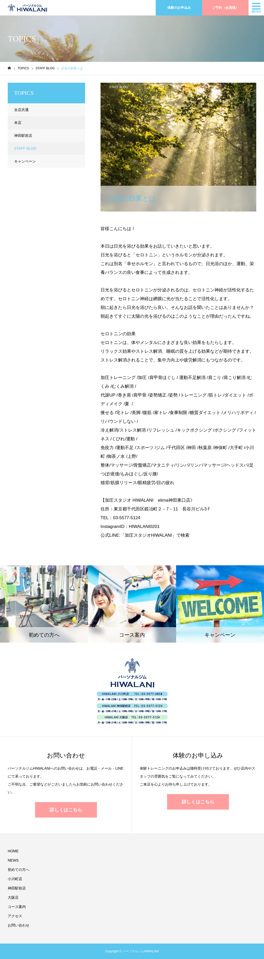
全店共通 (21, 110)
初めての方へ (18, 870)
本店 (17, 123)
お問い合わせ (18, 925)
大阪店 (13, 897)
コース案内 (17, 907)
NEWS (13, 860)
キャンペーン (25, 161)
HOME (13, 851)
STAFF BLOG (118, 87)
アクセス (15, 916)
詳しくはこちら (66, 809)
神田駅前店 (23, 135)
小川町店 (15, 879)
